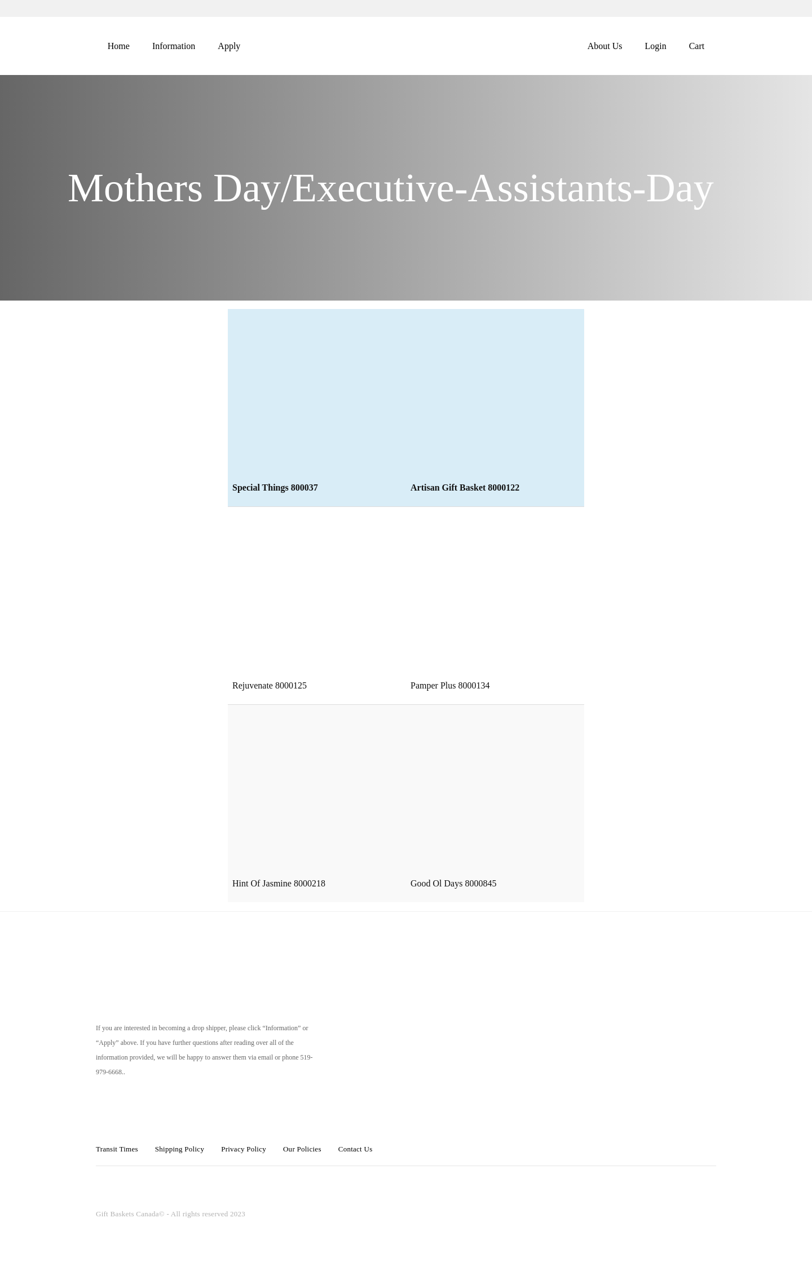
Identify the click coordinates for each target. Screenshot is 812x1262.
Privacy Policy (243, 1149)
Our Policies (302, 1149)
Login (655, 46)
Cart (697, 46)
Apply (229, 46)
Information (173, 46)
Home (119, 46)
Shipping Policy (179, 1149)
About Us (605, 46)
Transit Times (117, 1149)
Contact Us (355, 1149)
